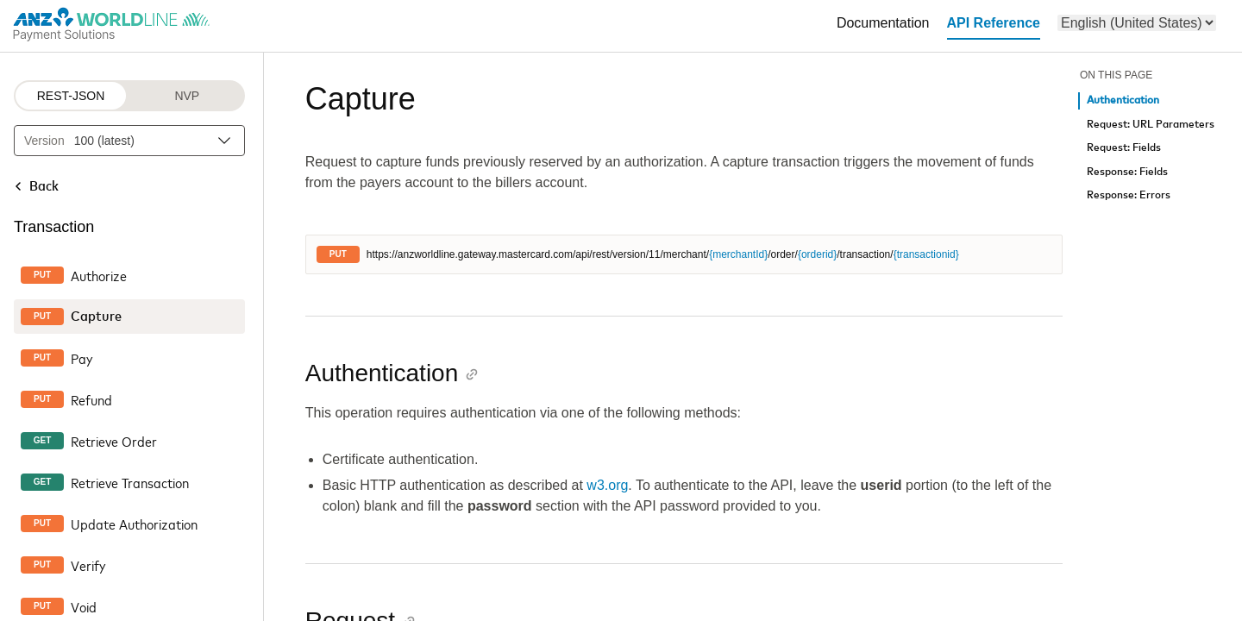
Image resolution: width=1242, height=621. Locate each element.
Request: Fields (1124, 148)
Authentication (1123, 100)
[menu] (1136, 23)
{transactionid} (926, 254)
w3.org (607, 485)
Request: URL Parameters (1150, 124)
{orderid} (817, 254)
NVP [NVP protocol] (186, 96)
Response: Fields (1127, 172)
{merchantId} (738, 254)
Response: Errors (1128, 195)
